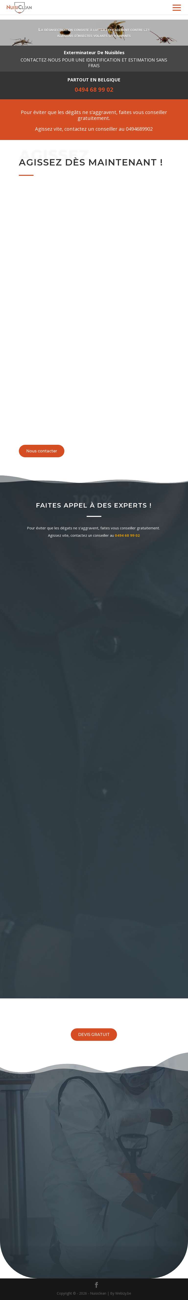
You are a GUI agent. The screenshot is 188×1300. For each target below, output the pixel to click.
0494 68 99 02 (127, 535)
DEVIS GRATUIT (94, 1034)
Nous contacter (41, 451)
